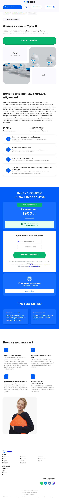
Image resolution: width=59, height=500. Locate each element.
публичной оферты (35, 266)
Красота (22, 460)
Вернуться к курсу (12, 20)
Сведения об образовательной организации (28, 497)
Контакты (36, 6)
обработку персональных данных (39, 264)
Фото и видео (5, 456)
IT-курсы (4, 460)
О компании (5, 468)
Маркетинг (5, 462)
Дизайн (4, 458)
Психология (23, 462)
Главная (6, 13)
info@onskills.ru (51, 479)
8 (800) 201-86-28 (49, 478)
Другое (40, 460)
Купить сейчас (29, 291)
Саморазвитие (42, 458)
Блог (3, 470)
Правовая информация (50, 497)
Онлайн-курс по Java (19, 13)
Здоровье (40, 456)
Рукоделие (23, 456)
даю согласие (23, 264)
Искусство (23, 458)
